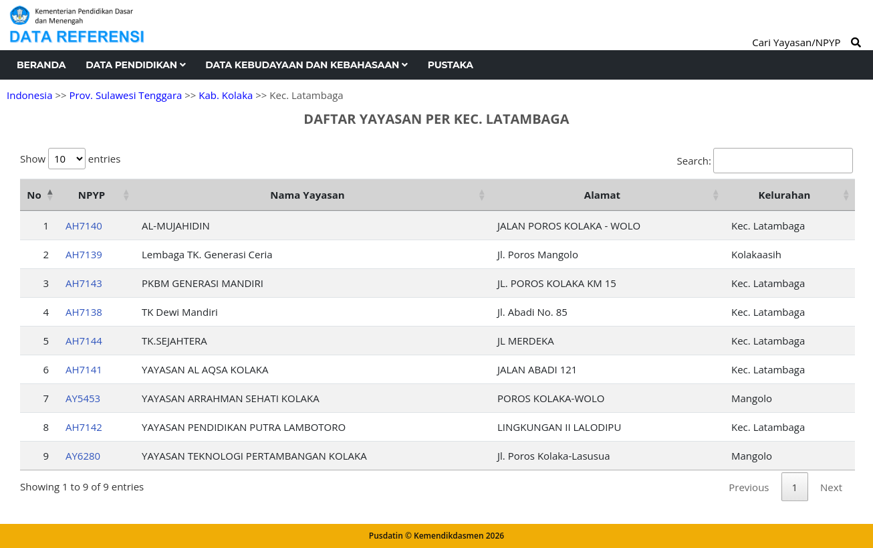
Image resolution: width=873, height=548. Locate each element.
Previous (749, 487)
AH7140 (84, 225)
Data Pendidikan (135, 65)
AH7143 (84, 283)
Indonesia (29, 95)
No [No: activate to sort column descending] (34, 194)
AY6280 (83, 455)
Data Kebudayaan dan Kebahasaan (306, 65)
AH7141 (84, 369)
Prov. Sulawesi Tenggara (125, 95)
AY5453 (83, 398)
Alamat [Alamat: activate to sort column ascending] (602, 194)
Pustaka (450, 65)
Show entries (70, 158)
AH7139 (84, 254)
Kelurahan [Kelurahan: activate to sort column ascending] (785, 194)
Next (831, 487)
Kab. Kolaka (226, 95)
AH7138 (84, 311)
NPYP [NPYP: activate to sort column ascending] (91, 194)
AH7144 (84, 340)
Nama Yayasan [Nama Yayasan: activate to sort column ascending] (307, 194)
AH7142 (84, 427)
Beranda (41, 65)
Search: (765, 160)
